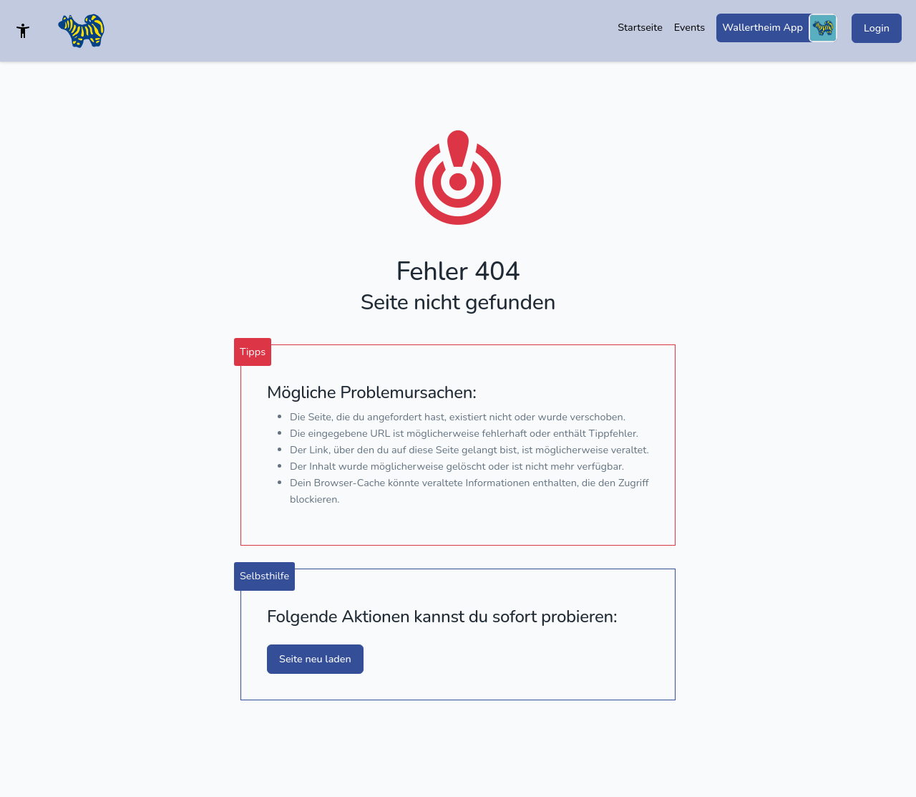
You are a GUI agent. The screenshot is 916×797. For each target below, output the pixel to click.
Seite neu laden (315, 659)
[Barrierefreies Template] (22, 30)
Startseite (640, 27)
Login (877, 28)
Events (689, 27)
